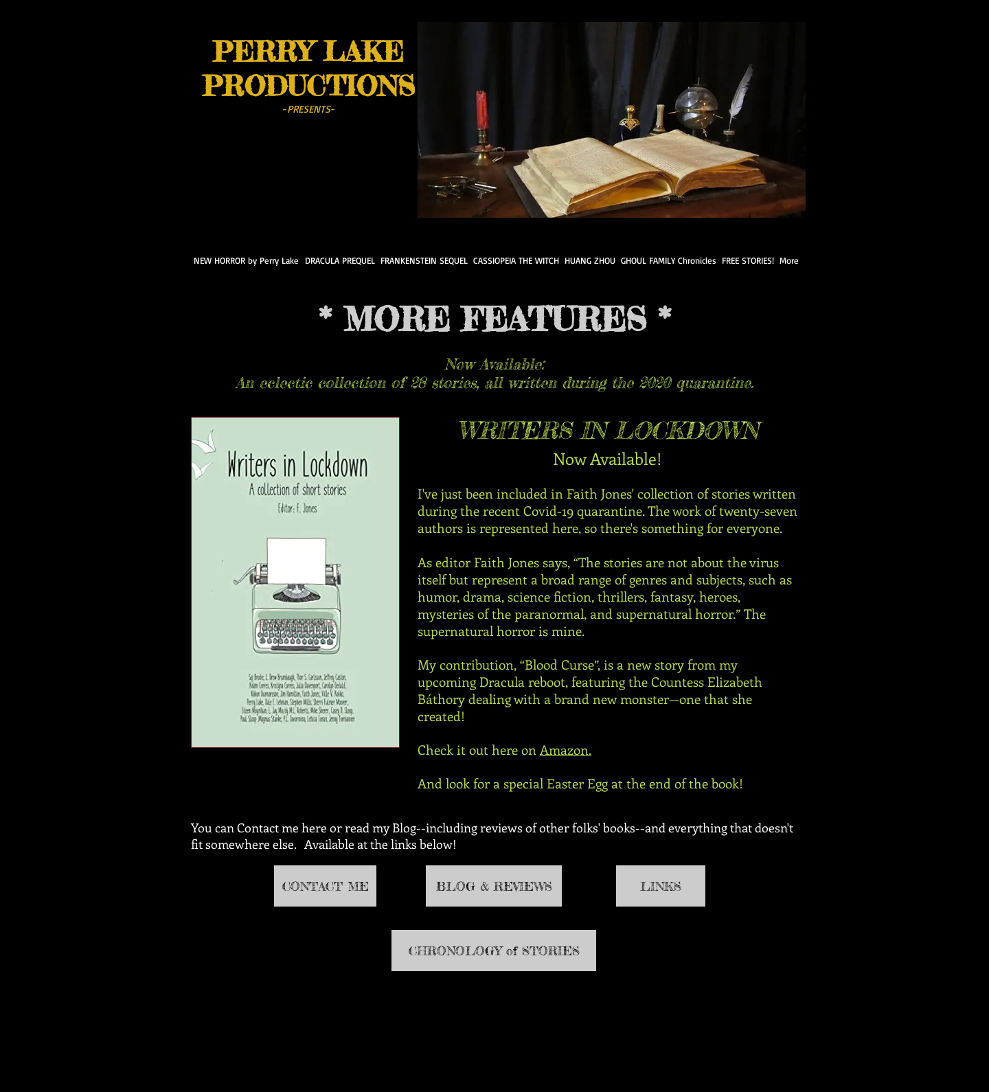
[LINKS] (660, 886)
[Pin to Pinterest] (275, 174)
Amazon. (565, 749)
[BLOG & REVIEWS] (494, 886)
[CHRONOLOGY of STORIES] (493, 950)
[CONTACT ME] (325, 886)
